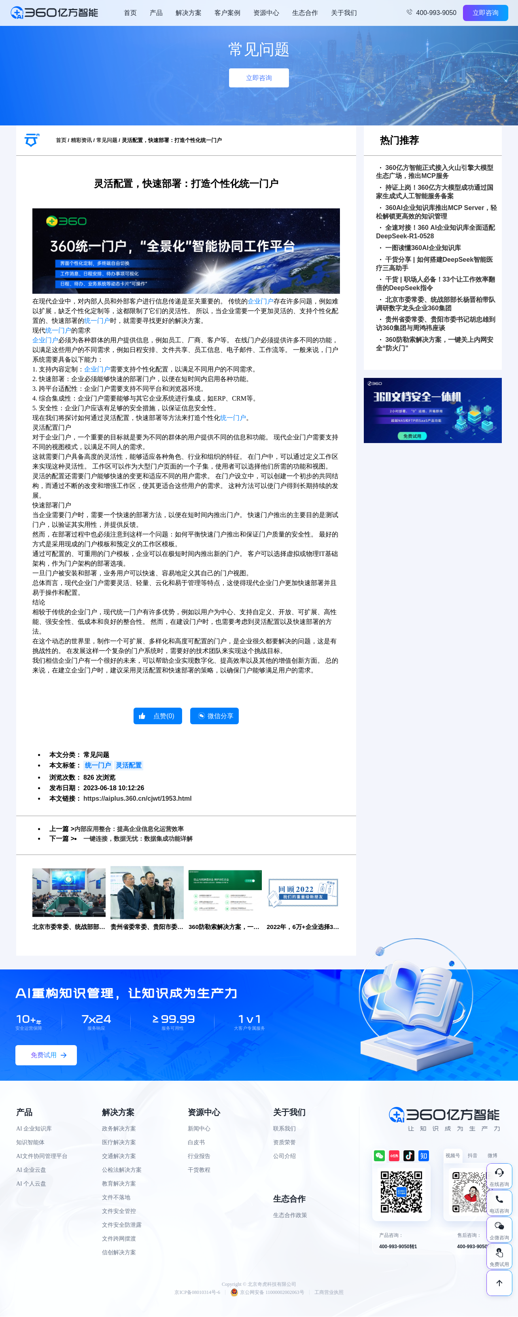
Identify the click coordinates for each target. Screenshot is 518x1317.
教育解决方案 (119, 1184)
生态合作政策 (290, 1216)
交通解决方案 (119, 1157)
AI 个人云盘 (31, 1184)
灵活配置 (129, 765)
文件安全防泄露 (122, 1226)
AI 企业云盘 (31, 1171)
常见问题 (106, 140)
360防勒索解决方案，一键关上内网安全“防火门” (434, 344)
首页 (130, 12)
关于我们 (344, 12)
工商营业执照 (329, 1293)
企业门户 (261, 301)
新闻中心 (199, 1129)
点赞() (163, 716)
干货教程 (199, 1171)
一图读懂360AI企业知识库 (420, 247)
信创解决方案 (119, 1253)
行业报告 (199, 1157)
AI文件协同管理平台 (42, 1157)
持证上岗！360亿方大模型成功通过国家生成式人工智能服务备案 (434, 191)
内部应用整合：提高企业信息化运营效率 (132, 828)
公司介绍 (284, 1157)
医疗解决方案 (119, 1143)
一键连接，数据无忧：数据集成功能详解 (141, 838)
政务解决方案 (119, 1129)
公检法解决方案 (122, 1171)
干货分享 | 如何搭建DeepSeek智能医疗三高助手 (434, 263)
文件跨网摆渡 (119, 1239)
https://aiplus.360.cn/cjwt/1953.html (137, 798)
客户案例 (227, 12)
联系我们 (284, 1129)
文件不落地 (116, 1198)
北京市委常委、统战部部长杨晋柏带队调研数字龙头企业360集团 (435, 304)
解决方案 (189, 12)
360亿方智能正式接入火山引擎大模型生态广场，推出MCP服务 (434, 172)
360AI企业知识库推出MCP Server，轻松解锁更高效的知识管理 (436, 212)
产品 (156, 12)
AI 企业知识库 (34, 1129)
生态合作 (305, 12)
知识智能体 (30, 1143)
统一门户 (97, 320)
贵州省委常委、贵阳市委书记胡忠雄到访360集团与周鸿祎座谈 (435, 323)
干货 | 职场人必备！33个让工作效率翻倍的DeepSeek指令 (435, 283)
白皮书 (196, 1143)
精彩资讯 (81, 140)
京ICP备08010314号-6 (197, 1293)
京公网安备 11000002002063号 (267, 1293)
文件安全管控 (119, 1212)
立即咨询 (486, 12)
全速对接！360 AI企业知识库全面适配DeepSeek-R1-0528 (435, 232)
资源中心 (266, 12)
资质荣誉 (284, 1143)
